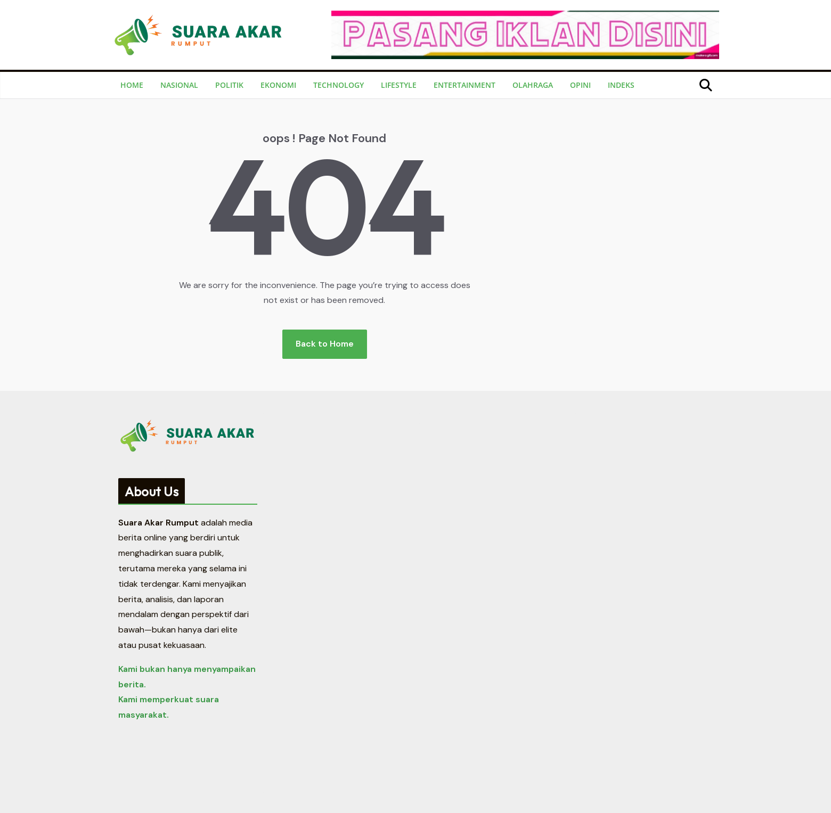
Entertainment (464, 85)
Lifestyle (399, 85)
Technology (338, 85)
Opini (580, 85)
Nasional (179, 85)
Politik (229, 85)
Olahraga (532, 85)
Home (131, 85)
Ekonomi (278, 85)
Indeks (621, 85)
